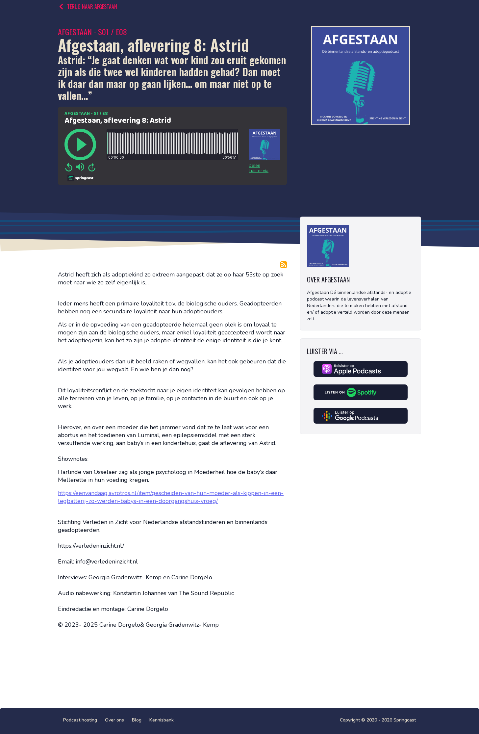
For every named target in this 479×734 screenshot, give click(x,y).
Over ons (114, 720)
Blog (136, 720)
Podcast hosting (80, 720)
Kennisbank (161, 720)
